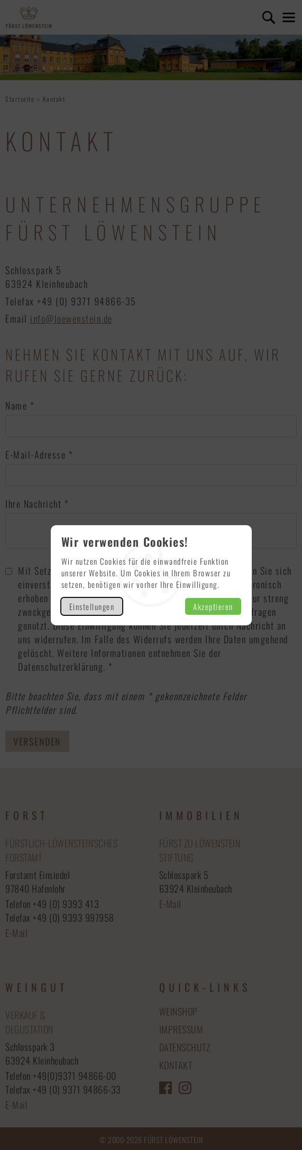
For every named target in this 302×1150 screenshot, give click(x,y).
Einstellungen (92, 606)
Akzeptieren (213, 606)
